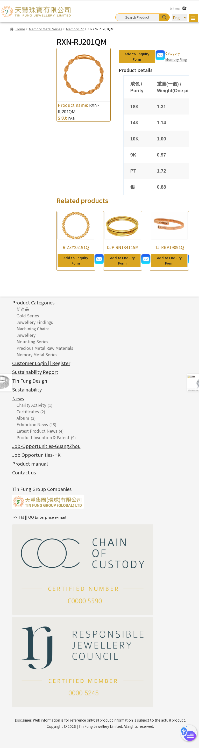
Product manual (30, 463)
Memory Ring (76, 28)
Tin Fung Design (29, 380)
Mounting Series (32, 341)
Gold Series (28, 315)
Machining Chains (33, 328)
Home (20, 28)
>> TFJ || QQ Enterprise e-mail (39, 517)
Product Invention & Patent (43, 437)
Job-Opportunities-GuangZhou (46, 446)
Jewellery (26, 335)
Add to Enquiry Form (137, 56)
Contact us (24, 472)
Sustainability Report (35, 371)
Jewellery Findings (35, 322)
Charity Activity (31, 405)
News (18, 398)
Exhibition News (32, 424)
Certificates (28, 411)
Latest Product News (37, 431)
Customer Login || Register (41, 363)
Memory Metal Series (45, 28)
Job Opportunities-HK (36, 454)
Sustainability (27, 389)
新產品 (23, 309)
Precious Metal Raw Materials (45, 348)
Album (23, 418)
